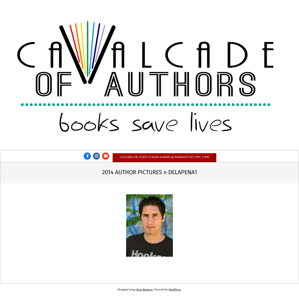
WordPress (175, 289)
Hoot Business (144, 289)
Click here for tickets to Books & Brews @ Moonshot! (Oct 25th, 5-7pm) (164, 157)
